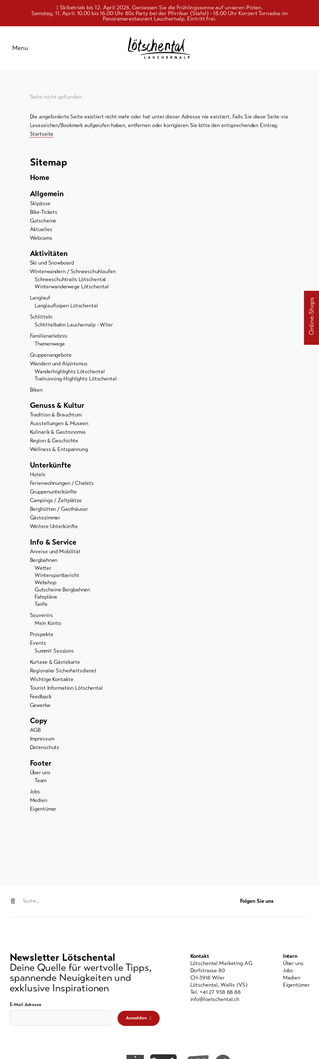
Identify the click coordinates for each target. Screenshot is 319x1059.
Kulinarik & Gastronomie (58, 434)
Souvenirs (41, 617)
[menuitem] (159, 179)
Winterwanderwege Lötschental (72, 288)
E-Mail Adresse (25, 1005)
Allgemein (47, 195)
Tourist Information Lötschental (66, 689)
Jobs (35, 793)
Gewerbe (40, 707)
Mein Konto (48, 625)
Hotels (37, 476)
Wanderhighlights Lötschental (70, 373)
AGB (35, 732)
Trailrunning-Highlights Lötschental (76, 380)
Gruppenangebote (51, 356)
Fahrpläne (46, 599)
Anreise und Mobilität (55, 553)
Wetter (43, 570)
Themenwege (50, 345)
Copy (38, 722)
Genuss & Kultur (57, 407)
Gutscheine (43, 222)
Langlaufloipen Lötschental (66, 307)
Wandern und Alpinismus (59, 365)
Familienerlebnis (48, 337)
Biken (36, 391)
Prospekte (41, 636)
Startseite (42, 135)
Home (39, 179)
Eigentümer (43, 811)
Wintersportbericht (57, 577)
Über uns (40, 774)
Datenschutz (44, 749)
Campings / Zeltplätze (56, 502)
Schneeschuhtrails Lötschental (70, 281)
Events (38, 644)
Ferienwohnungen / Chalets (62, 485)
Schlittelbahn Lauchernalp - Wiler (74, 326)
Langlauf (40, 299)
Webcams (41, 239)
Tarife (41, 606)
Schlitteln (41, 318)
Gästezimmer (45, 520)
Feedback (41, 698)
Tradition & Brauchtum (55, 417)
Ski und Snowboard (52, 264)
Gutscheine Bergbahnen (62, 592)
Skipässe (40, 205)
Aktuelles (41, 230)
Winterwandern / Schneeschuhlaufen (73, 273)
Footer (41, 765)
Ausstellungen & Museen (59, 425)
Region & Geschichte (54, 443)
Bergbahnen (44, 562)
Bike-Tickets (44, 213)
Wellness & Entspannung (59, 451)
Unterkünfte (50, 467)
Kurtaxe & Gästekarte (55, 664)
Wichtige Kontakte (52, 681)
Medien (38, 802)
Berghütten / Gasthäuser (59, 511)
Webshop (45, 584)
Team (41, 782)
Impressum (42, 741)
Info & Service (53, 544)
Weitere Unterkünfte (54, 528)
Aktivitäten (49, 255)
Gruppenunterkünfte (53, 494)
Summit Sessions (54, 652)
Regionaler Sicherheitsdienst (63, 672)
